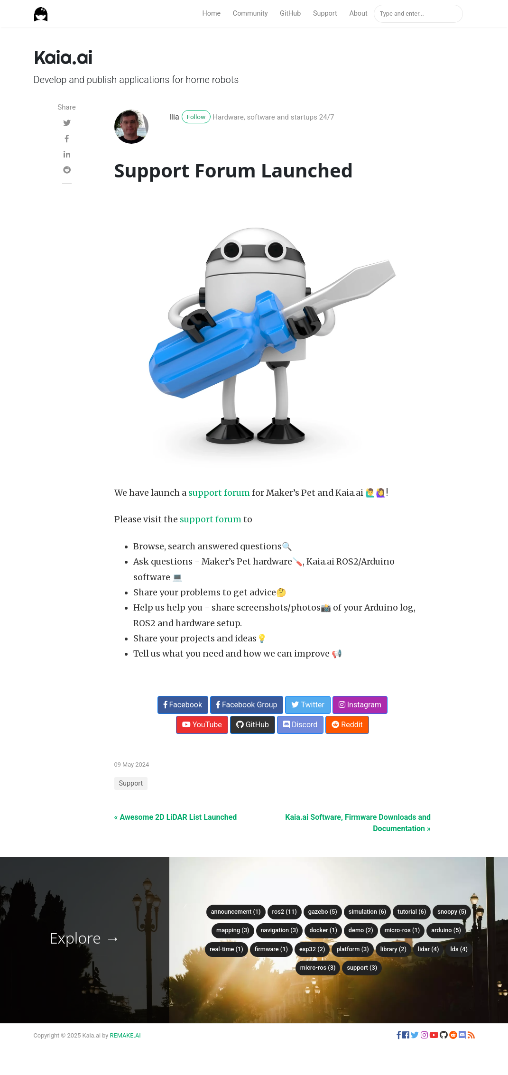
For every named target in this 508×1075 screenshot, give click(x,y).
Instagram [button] (360, 704)
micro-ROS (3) (318, 967)
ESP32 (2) (312, 949)
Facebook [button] (183, 704)
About (358, 13)
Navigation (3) (279, 930)
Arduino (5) (446, 930)
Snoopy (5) (451, 911)
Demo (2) (361, 930)
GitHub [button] (252, 724)
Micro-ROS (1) (402, 930)
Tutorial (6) (411, 911)
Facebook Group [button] (246, 704)
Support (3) (362, 967)
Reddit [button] (347, 724)
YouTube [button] (202, 724)
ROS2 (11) (284, 911)
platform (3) (352, 949)
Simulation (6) (368, 911)
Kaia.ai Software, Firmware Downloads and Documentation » (358, 823)
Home (211, 13)
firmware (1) (271, 949)
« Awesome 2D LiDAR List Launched (175, 817)
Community (250, 13)
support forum (219, 493)
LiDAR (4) (428, 949)
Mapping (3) (232, 930)
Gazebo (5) (322, 911)
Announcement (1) (236, 911)
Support (325, 13)
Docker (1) (323, 930)
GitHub (290, 13)
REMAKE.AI (125, 1035)
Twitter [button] (307, 704)
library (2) (393, 949)
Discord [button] (300, 724)
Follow (196, 116)
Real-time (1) (226, 949)
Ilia (174, 116)
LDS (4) (458, 949)
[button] (399, 1035)
